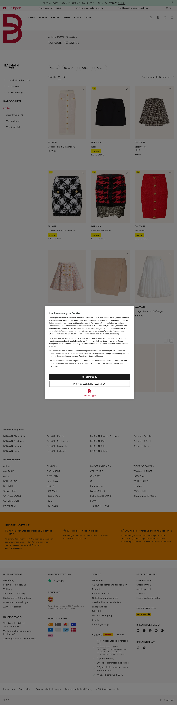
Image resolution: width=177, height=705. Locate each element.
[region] (89, 352)
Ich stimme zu (89, 377)
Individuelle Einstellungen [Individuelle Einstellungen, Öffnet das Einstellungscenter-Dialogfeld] (89, 384)
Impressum (53, 366)
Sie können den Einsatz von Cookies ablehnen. (82, 356)
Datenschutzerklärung (110, 363)
